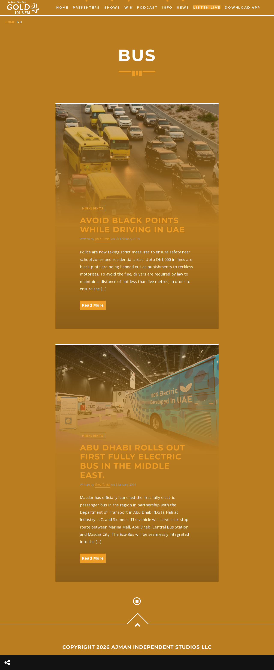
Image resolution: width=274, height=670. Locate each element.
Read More (93, 305)
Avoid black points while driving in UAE (132, 225)
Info (167, 7)
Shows (112, 7)
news (183, 7)
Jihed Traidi (102, 239)
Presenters (86, 7)
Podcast (147, 7)
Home (62, 7)
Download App (242, 7)
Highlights (92, 208)
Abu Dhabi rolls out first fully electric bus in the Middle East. (132, 461)
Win (128, 7)
